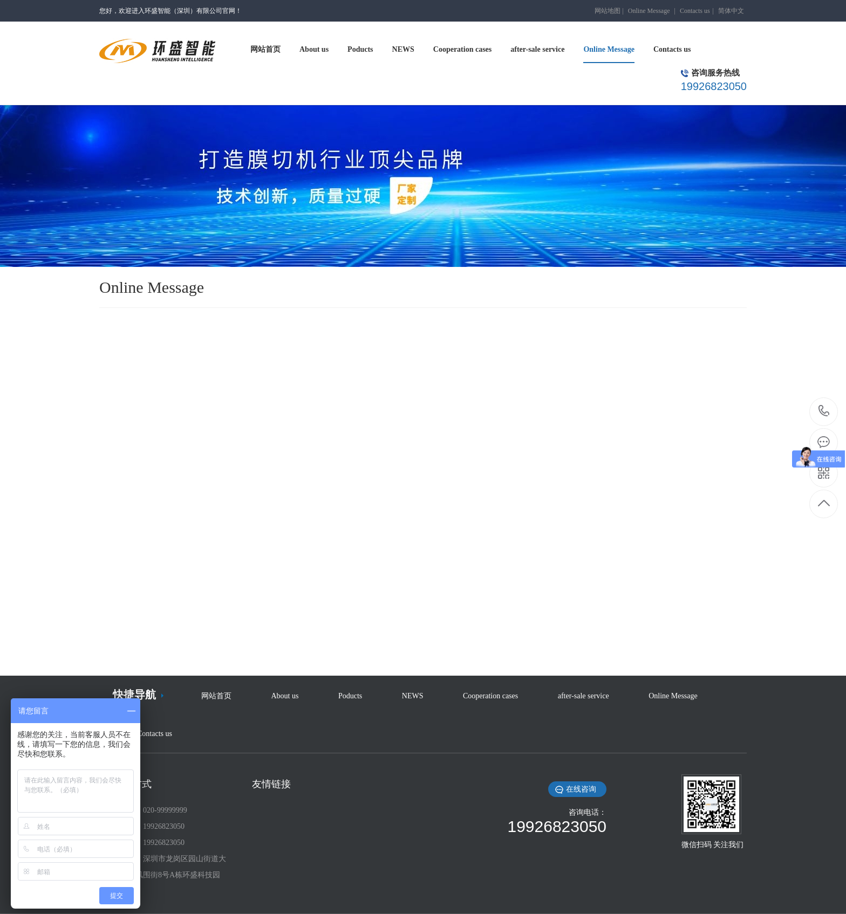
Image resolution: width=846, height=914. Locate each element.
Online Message (649, 11)
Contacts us (695, 11)
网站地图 (607, 11)
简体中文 (731, 11)
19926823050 (824, 411)
